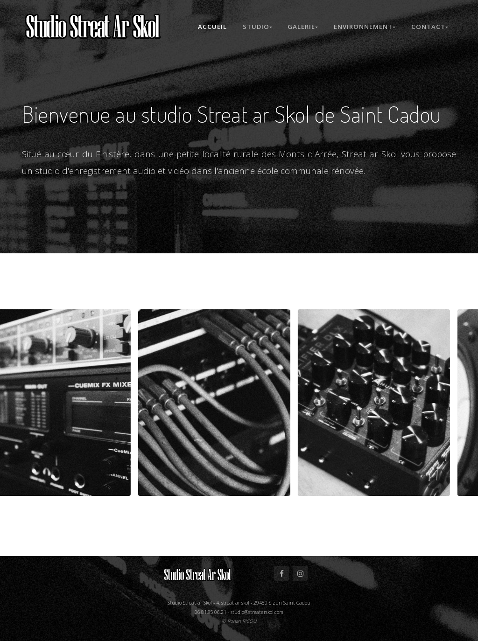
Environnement (364, 26)
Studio (255, 26)
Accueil (211, 26)
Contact (430, 26)
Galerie (302, 26)
